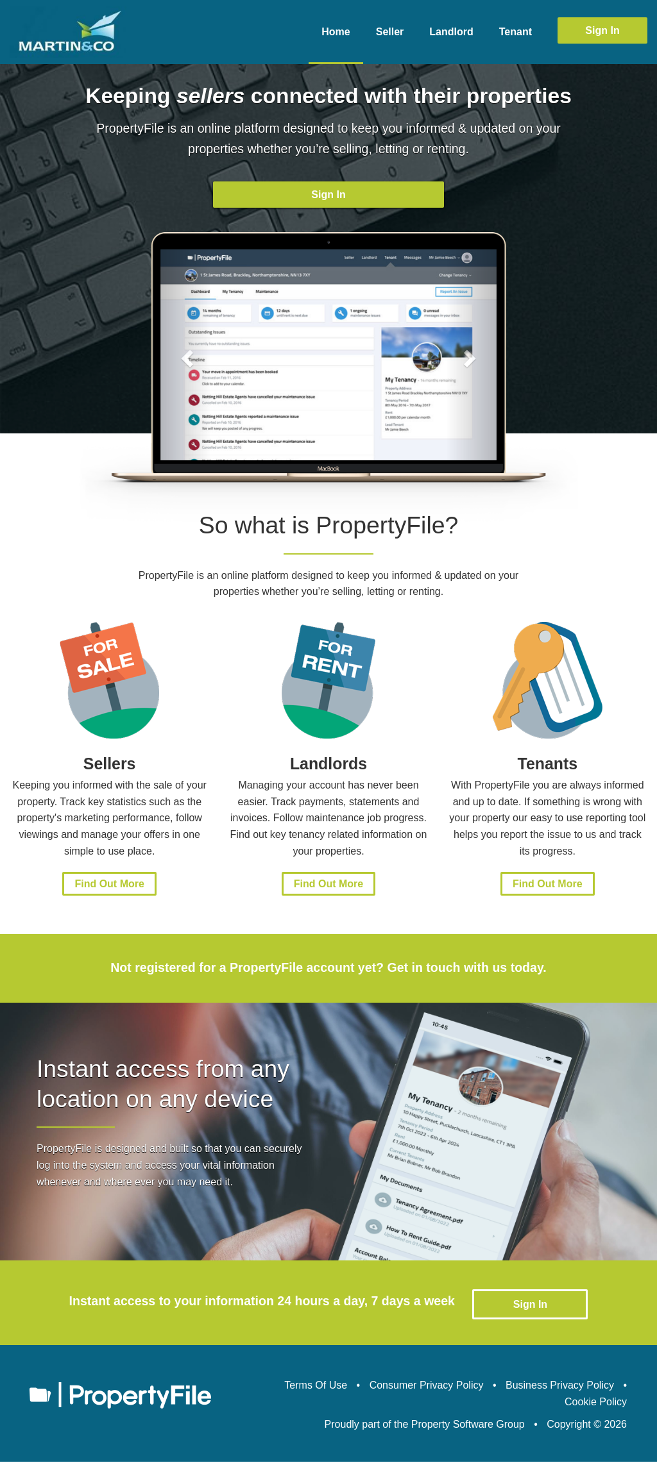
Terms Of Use (315, 1386)
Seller (390, 31)
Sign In (602, 30)
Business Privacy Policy (560, 1386)
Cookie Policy (596, 1403)
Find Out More (109, 888)
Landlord (451, 31)
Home (335, 31)
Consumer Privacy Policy (427, 1386)
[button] (185, 359)
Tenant (515, 31)
